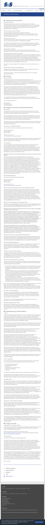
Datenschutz (9, 476)
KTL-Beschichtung (29, 10)
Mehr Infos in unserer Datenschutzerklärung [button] (10, 523)
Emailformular (10, 470)
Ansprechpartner (10, 468)
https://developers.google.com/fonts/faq (12, 432)
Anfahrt (8, 472)
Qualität (37, 10)
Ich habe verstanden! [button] (39, 522)
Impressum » (4, 505)
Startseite (4, 10)
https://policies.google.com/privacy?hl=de (12, 433)
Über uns (9, 10)
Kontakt (41, 10)
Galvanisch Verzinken (18, 10)
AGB (7, 474)
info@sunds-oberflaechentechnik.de (14, 136)
